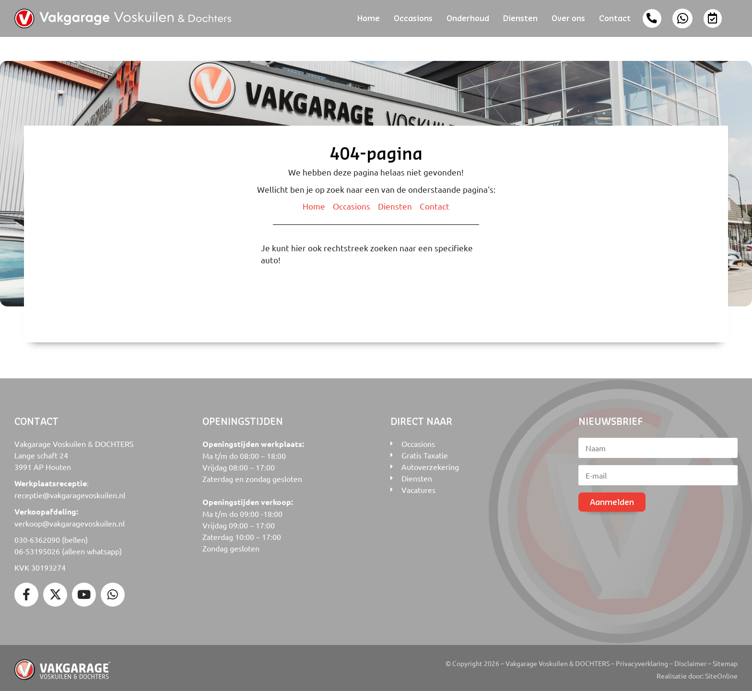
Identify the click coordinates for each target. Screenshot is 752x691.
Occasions (413, 16)
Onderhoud (467, 16)
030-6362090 (37, 536)
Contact (615, 16)
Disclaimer (690, 660)
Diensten (520, 16)
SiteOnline (721, 672)
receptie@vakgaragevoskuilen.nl (69, 491)
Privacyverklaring (642, 660)
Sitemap (725, 660)
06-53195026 (37, 547)
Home (368, 16)
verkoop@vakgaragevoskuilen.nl (69, 520)
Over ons (568, 16)
